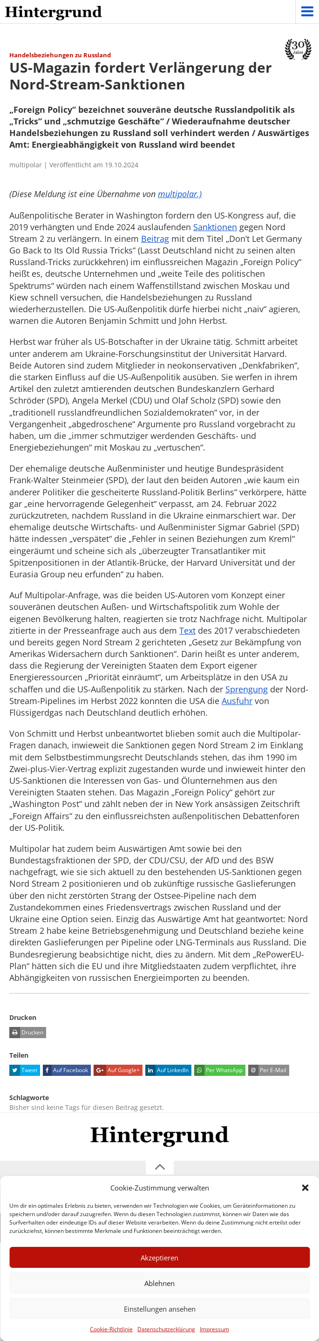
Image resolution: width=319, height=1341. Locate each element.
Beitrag (155, 238)
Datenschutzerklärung (166, 1329)
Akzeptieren (159, 1257)
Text (187, 630)
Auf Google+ (117, 1070)
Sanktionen (215, 227)
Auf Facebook (65, 1070)
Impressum (214, 1329)
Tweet (23, 1070)
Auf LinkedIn (167, 1070)
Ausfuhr (237, 700)
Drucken (26, 1032)
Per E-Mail (267, 1070)
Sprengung (246, 689)
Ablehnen (159, 1283)
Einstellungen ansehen (160, 1309)
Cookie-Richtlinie (111, 1329)
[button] (305, 1187)
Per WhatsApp (218, 1070)
